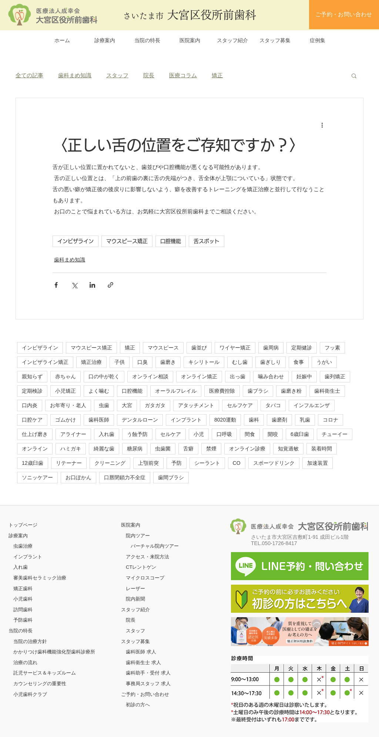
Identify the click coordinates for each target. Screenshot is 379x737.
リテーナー (69, 463)
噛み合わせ (271, 376)
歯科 (254, 420)
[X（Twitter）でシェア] (74, 284)
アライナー (73, 434)
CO (237, 463)
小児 (199, 434)
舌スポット (206, 241)
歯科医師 (98, 420)
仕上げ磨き (35, 434)
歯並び (199, 348)
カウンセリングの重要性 (39, 683)
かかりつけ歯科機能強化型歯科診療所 (54, 652)
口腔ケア (32, 420)
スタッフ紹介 (135, 609)
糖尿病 (134, 449)
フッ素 (332, 348)
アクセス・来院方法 (147, 556)
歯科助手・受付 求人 (148, 673)
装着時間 (321, 449)
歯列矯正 (335, 376)
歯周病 (271, 348)
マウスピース (163, 348)
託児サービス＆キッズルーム (44, 673)
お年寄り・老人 (68, 405)
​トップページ (23, 525)
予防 (176, 463)
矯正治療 (91, 362)
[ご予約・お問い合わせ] (344, 14)
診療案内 (18, 535)
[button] (354, 75)
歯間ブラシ (171, 477)
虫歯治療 (23, 546)
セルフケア (240, 405)
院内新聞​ (135, 599)
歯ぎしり (270, 362)
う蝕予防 (137, 434)
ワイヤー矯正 (235, 348)
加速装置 (317, 463)
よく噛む (98, 391)
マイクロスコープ (145, 578)
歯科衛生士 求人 (143, 662)
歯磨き (168, 362)
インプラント (186, 420)
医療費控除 (222, 391)
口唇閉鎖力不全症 (124, 477)
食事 (299, 362)
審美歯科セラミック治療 (39, 578)
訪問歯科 (23, 609)
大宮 (127, 405)
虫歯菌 (163, 449)
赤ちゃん (65, 376)
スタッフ (117, 75)
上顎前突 (148, 463)
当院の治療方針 (30, 641)
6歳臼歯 (300, 434)
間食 (250, 434)
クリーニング (109, 463)
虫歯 (104, 405)
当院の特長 (21, 630)
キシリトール (203, 362)
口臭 (142, 362)
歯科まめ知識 (74, 75)
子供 (119, 362)
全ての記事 (29, 75)
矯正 (217, 75)
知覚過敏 (288, 449)
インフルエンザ (312, 405)
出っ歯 (237, 376)
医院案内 (130, 525)
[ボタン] (300, 631)
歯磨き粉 (291, 391)
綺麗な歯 (104, 449)
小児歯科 (23, 599)
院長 (148, 75)
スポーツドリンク (274, 463)
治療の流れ (25, 662)
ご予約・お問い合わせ (145, 694)
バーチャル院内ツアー (155, 546)
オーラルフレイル (176, 391)
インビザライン (75, 241)
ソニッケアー (37, 477)
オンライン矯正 (199, 376)
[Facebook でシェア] (56, 284)
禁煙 (211, 449)
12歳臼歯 (32, 463)
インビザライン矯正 (45, 362)
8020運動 (225, 420)
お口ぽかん (78, 477)
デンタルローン (140, 420)
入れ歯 (106, 434)
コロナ (330, 420)
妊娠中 (304, 376)
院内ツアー (138, 535)
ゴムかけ (65, 420)
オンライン (35, 449)
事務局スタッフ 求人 (148, 683)
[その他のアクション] (322, 124)
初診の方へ (138, 704)
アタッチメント (196, 405)
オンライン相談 (150, 376)
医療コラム (183, 75)
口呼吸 (224, 434)
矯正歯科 (23, 588)
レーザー (135, 588)
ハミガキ (70, 449)
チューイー (335, 434)
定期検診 (32, 391)
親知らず (32, 376)
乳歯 (305, 420)
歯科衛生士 (327, 391)
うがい (324, 362)
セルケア (170, 434)
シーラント (207, 463)
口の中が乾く (104, 376)
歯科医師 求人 (141, 652)
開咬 (273, 434)
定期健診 (301, 348)
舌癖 (188, 449)
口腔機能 (170, 241)
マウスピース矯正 (127, 241)
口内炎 (29, 405)
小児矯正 (65, 391)
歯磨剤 (279, 420)
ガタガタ (155, 405)
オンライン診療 (247, 449)
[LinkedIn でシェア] (92, 284)
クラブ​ (40, 694)
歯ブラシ (258, 391)
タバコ (273, 405)
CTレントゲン (141, 567)
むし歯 (240, 362)
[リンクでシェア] (110, 284)
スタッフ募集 (135, 641)
